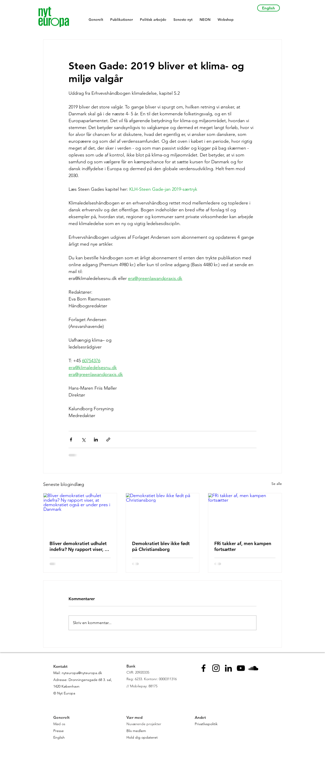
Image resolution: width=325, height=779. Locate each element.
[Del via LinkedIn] (95, 439)
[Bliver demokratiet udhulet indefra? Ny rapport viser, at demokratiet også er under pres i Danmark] (80, 513)
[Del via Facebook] (71, 439)
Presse (58, 730)
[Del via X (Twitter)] (83, 439)
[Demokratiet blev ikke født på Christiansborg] (162, 513)
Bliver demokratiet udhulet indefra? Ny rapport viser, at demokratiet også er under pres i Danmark (79, 546)
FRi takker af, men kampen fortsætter (242, 546)
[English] (268, 8)
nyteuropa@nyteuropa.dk (82, 673)
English (59, 737)
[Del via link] (108, 439)
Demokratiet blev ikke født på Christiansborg (161, 546)
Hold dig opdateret (142, 737)
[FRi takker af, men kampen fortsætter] (245, 513)
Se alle (276, 483)
